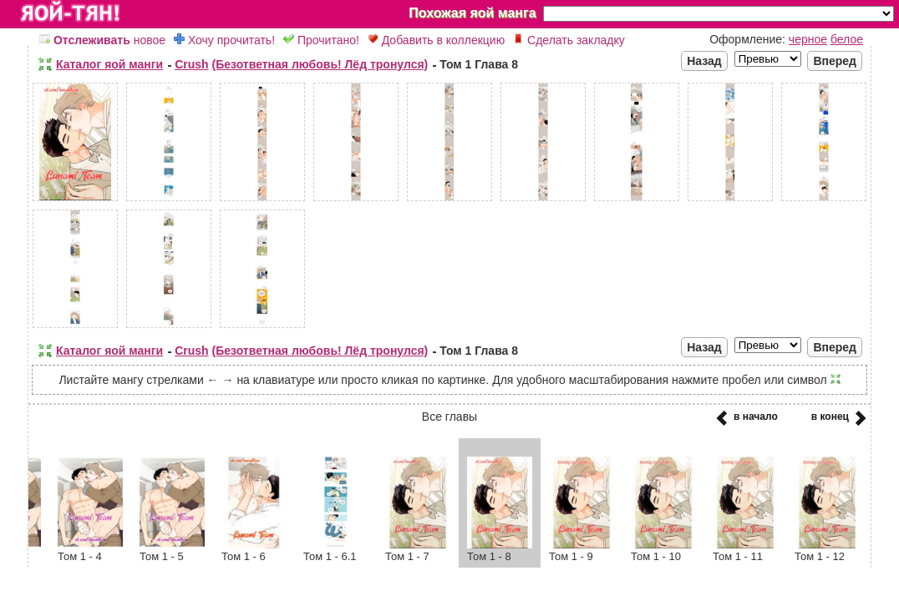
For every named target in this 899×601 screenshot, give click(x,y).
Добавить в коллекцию (436, 40)
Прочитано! (321, 40)
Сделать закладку (569, 40)
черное (808, 39)
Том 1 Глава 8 (478, 64)
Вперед (834, 61)
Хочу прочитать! (224, 40)
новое (102, 40)
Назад (704, 61)
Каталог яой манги (109, 64)
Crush (191, 64)
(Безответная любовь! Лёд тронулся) (320, 64)
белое (846, 39)
